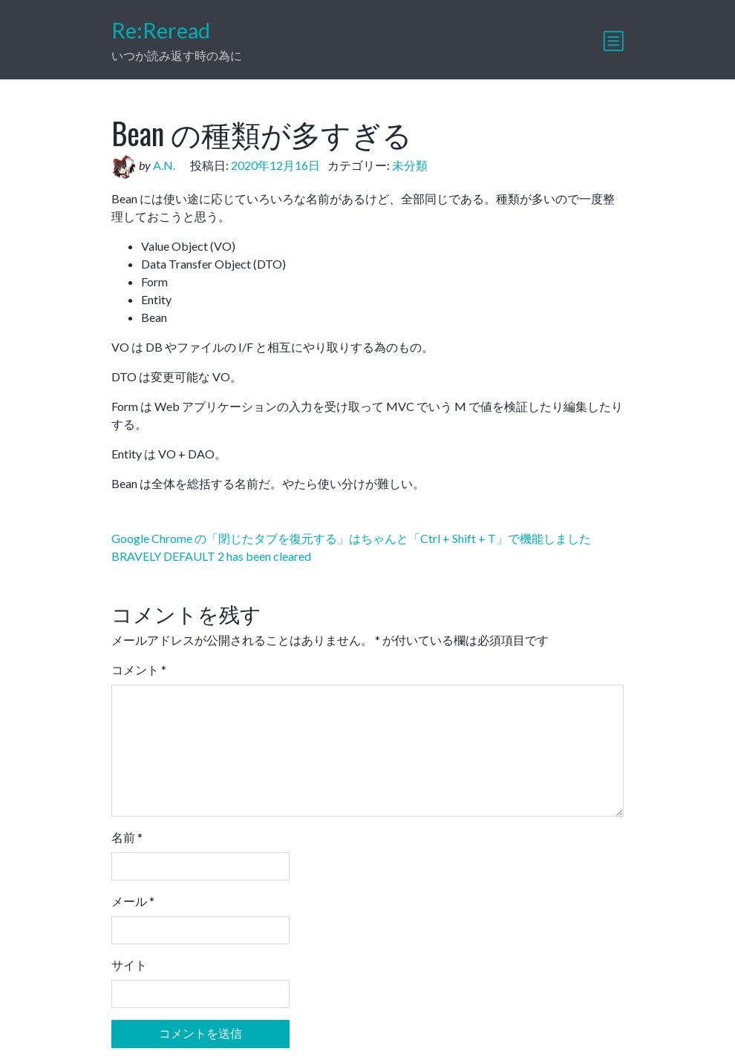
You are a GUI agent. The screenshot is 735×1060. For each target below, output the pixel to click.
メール (132, 901)
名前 (127, 837)
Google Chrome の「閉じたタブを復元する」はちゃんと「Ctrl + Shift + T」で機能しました (351, 538)
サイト (129, 965)
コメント (138, 669)
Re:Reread (160, 30)
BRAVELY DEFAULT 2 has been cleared (211, 556)
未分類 (410, 165)
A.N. (164, 165)
